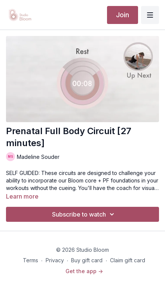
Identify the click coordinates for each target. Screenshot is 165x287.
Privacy (55, 260)
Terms (30, 260)
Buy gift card (87, 260)
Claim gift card (127, 260)
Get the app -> (84, 271)
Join (122, 15)
